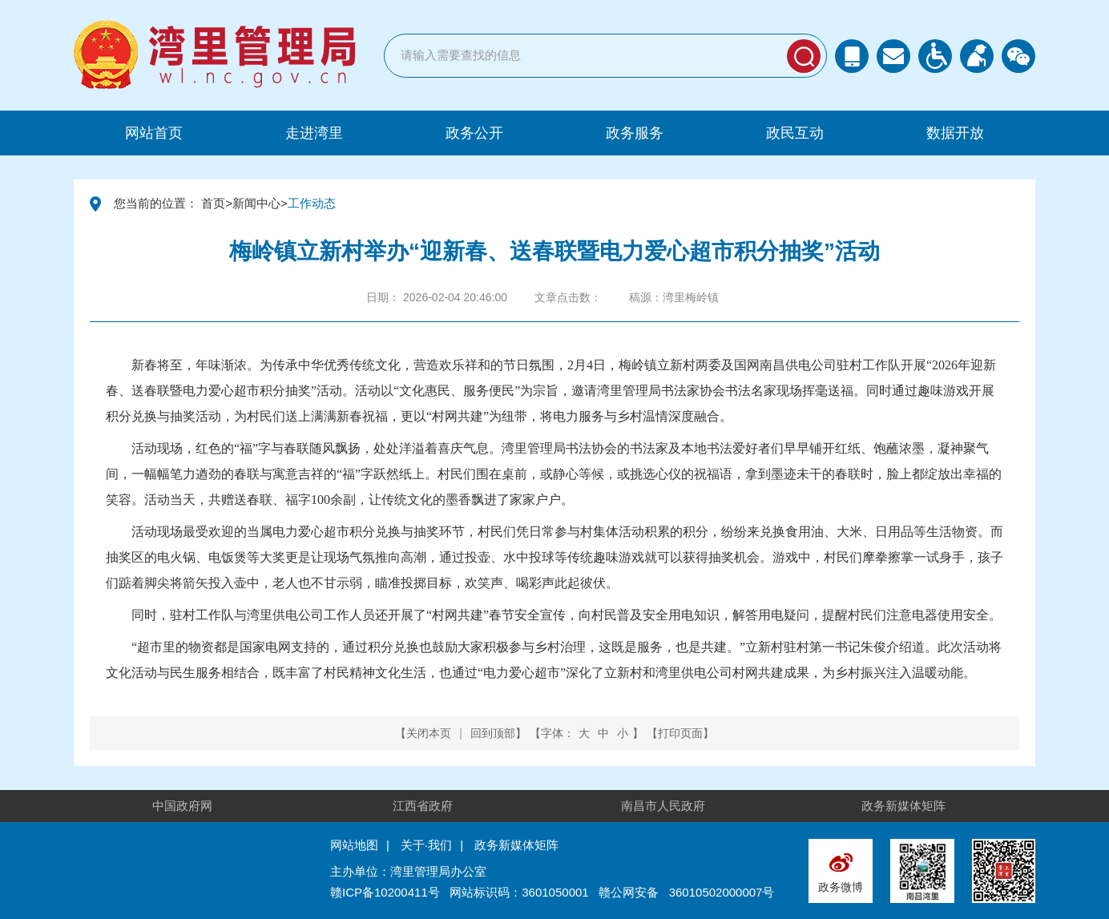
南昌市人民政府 (663, 805)
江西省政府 (423, 805)
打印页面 (680, 733)
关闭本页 (428, 733)
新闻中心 (256, 203)
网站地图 (354, 845)
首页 (213, 203)
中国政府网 (182, 805)
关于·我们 (426, 845)
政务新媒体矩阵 (903, 805)
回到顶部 (492, 733)
